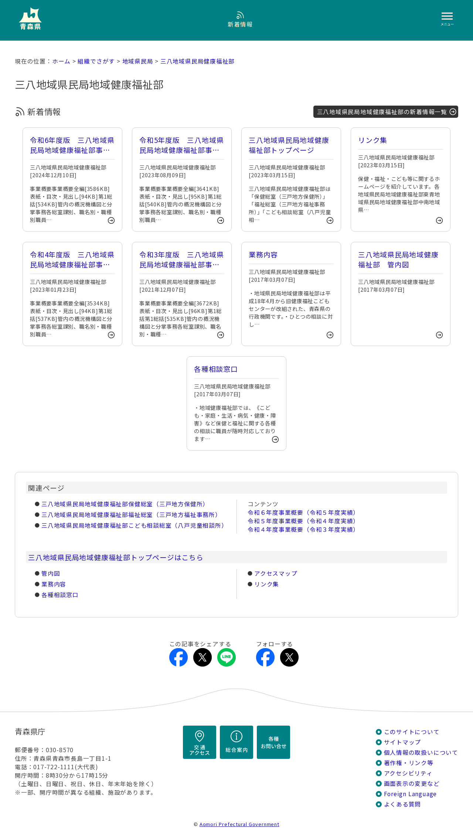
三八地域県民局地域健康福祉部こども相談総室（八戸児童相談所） (134, 525)
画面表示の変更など (412, 783)
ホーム (61, 61)
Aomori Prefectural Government (239, 824)
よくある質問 (402, 804)
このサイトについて (412, 731)
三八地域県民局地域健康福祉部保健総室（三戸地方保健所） (125, 504)
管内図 (50, 573)
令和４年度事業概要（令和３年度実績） (303, 529)
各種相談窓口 (60, 594)
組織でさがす (96, 61)
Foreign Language (410, 794)
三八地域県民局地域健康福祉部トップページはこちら (116, 557)
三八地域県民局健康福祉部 (197, 61)
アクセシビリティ (408, 773)
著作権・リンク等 (408, 762)
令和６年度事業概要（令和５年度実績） (303, 512)
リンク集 (266, 584)
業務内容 (53, 584)
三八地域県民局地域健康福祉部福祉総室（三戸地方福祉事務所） (131, 514)
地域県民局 (137, 61)
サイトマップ (402, 742)
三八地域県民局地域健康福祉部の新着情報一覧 (382, 111)
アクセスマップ (275, 573)
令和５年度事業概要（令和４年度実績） (303, 521)
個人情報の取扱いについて (421, 752)
